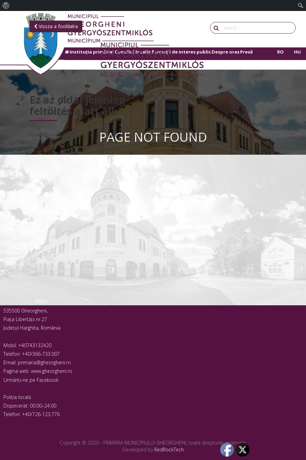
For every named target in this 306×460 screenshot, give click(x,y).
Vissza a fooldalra (56, 26)
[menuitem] (6, 5)
